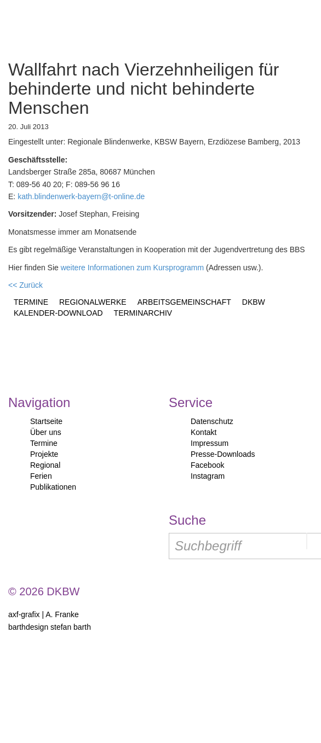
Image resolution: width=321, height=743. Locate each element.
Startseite (46, 421)
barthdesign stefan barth (49, 627)
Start (56, 27)
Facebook (207, 465)
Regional (45, 465)
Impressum (209, 443)
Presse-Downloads (223, 454)
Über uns (45, 432)
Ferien (41, 476)
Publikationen (53, 487)
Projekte (44, 454)
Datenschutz (212, 421)
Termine (44, 443)
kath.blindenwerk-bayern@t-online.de (81, 196)
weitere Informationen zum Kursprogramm (132, 267)
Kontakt (203, 432)
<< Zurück (25, 285)
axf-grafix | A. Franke (43, 614)
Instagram (208, 476)
